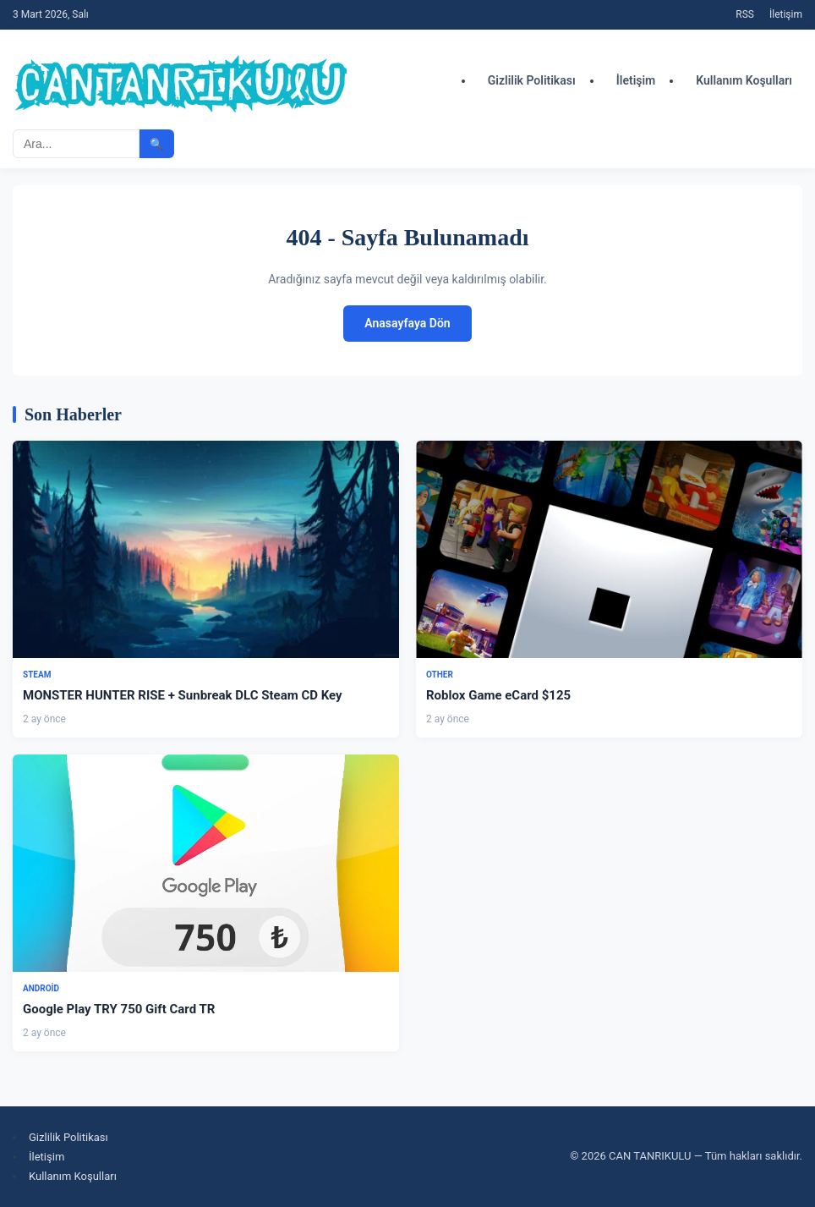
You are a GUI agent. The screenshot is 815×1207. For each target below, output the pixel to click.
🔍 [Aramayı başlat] (157, 144)
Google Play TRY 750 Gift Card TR (119, 1009)
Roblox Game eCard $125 (498, 695)
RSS (745, 14)
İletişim (785, 14)
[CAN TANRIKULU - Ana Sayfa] (182, 80)
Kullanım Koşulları (744, 80)
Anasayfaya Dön (407, 323)
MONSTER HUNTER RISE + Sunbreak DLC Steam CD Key (182, 695)
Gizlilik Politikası (532, 80)
